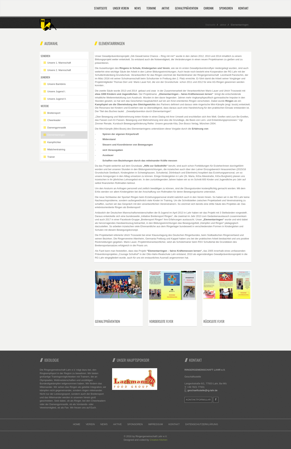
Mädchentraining (54, 149)
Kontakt (243, 8)
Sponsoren (226, 8)
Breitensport (52, 113)
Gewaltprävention (186, 8)
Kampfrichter (52, 142)
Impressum (155, 424)
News (137, 8)
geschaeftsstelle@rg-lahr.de (202, 390)
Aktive (165, 8)
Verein (90, 424)
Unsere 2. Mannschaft (57, 70)
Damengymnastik (55, 127)
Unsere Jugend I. (55, 91)
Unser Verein (121, 8)
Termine (151, 8)
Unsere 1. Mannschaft (57, 62)
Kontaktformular (198, 399)
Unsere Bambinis (55, 84)
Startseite (100, 8)
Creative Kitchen (158, 439)
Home (76, 424)
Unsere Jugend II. (55, 98)
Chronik (209, 8)
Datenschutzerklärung (201, 424)
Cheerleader (52, 120)
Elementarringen (54, 134)
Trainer (49, 156)
